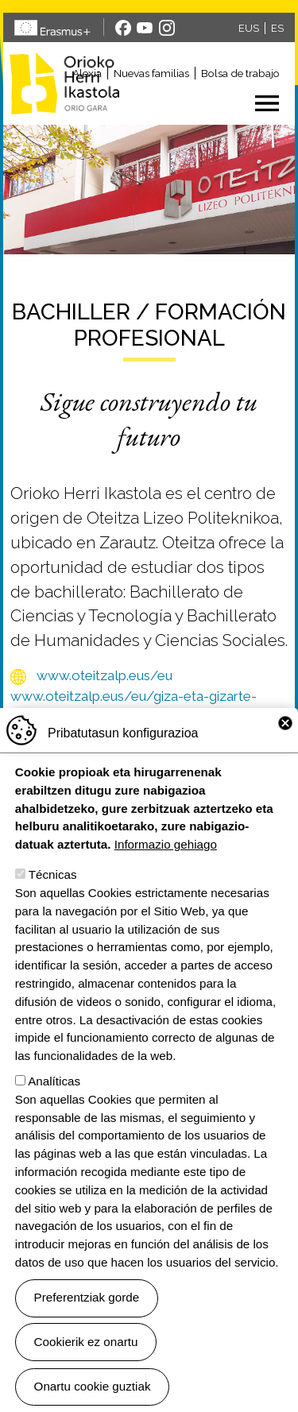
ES (277, 28)
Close (285, 753)
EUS (248, 28)
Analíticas (54, 1111)
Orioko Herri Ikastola (64, 83)
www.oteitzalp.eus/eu (104, 675)
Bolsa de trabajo (240, 73)
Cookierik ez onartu (86, 1371)
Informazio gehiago (165, 874)
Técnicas (53, 904)
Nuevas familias (151, 73)
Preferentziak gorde (87, 1327)
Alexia (87, 73)
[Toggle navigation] (210, 103)
